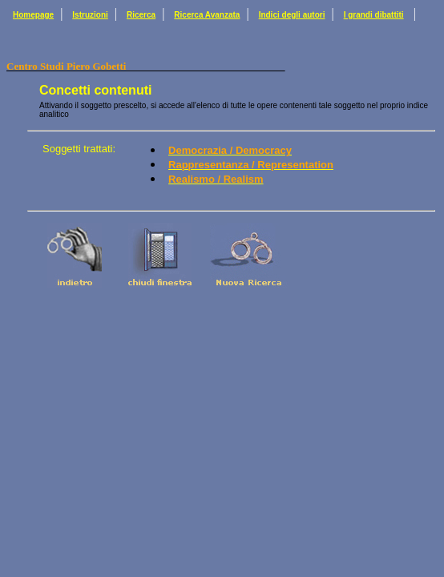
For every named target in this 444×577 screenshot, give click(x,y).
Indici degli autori (292, 14)
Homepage (33, 14)
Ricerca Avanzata (207, 14)
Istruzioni (89, 14)
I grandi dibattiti (374, 14)
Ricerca (141, 14)
